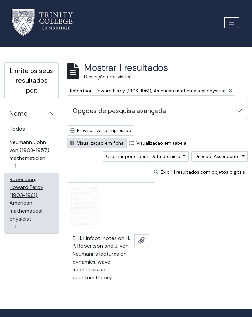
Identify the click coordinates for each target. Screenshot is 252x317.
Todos (17, 128)
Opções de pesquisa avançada (119, 110)
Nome (19, 113)
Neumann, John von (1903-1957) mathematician (29, 154)
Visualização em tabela (157, 143)
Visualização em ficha (97, 143)
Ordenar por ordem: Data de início (144, 156)
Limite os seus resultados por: (31, 80)
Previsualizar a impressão (100, 130)
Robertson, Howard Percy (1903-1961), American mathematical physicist (26, 203)
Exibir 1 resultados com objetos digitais (199, 172)
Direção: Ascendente (218, 156)
